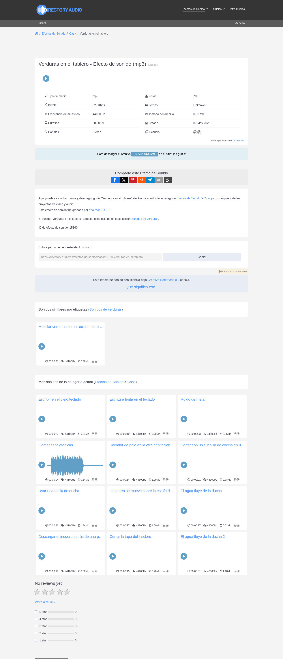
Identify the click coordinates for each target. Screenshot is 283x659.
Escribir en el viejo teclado (60, 399)
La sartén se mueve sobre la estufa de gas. (145, 491)
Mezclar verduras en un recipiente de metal (74, 327)
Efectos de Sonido (188, 198)
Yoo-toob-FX (238, 140)
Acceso (240, 23)
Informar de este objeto (233, 271)
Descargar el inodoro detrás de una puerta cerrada (80, 537)
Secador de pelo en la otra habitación (140, 445)
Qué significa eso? (141, 287)
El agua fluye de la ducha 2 (203, 537)
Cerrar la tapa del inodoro (130, 537)
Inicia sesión (144, 153)
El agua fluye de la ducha (201, 491)
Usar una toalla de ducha (59, 491)
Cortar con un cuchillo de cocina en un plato (216, 445)
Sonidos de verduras (144, 218)
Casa (207, 198)
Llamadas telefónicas (56, 445)
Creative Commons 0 (162, 280)
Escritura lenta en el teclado (132, 399)
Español (42, 22)
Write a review (45, 602)
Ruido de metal (193, 399)
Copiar (201, 256)
